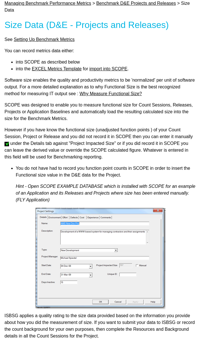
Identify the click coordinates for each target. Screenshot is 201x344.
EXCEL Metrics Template (57, 68)
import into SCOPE (108, 68)
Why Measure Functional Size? (111, 93)
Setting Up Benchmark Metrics (44, 39)
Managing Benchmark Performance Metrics (48, 3)
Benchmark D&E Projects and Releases (136, 3)
